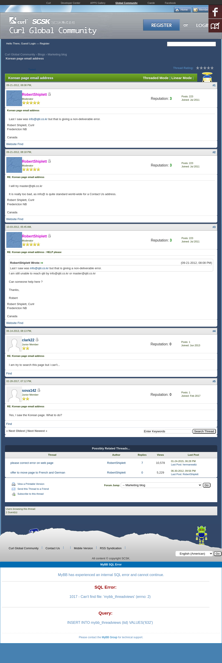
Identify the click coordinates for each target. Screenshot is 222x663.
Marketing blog (57, 54)
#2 (214, 152)
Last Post (176, 464)
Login (32, 43)
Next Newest (36, 431)
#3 (214, 227)
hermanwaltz (190, 464)
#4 (214, 331)
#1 (214, 85)
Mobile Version (83, 548)
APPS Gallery (97, 3)
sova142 (29, 390)
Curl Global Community (20, 54)
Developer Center (70, 3)
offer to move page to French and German (37, 472)
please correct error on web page (31, 463)
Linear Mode (182, 78)
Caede (151, 3)
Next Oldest (17, 431)
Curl (48, 3)
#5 (214, 381)
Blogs (41, 54)
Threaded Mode (156, 78)
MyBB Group (109, 637)
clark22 (28, 340)
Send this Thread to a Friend (33, 489)
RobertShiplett (116, 463)
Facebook (170, 3)
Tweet (32, 69)
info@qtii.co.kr (38, 119)
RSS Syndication (110, 548)
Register (44, 43)
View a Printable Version (31, 484)
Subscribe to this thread (31, 493)
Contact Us (53, 548)
